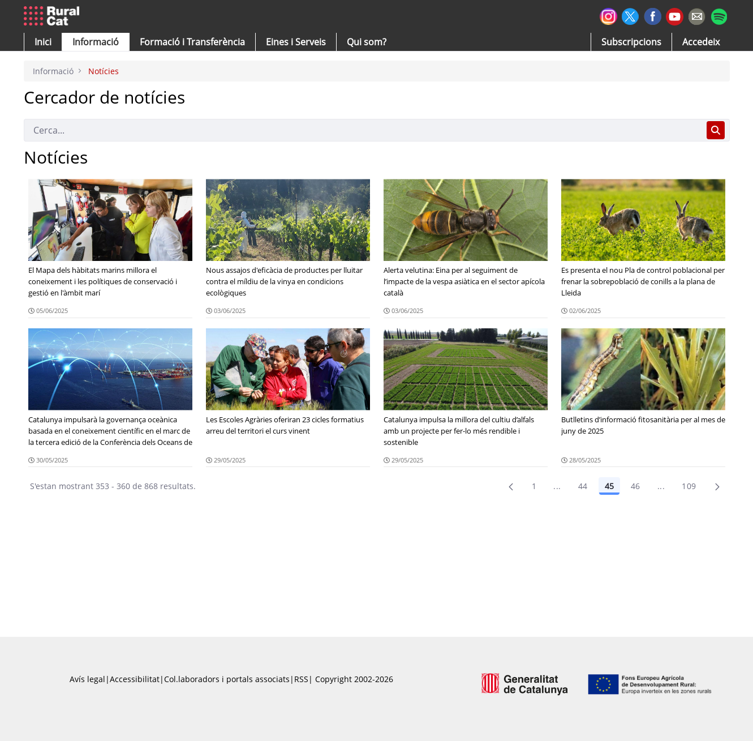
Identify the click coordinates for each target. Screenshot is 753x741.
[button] (43, 42)
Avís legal (87, 679)
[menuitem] (192, 42)
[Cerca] (363, 130)
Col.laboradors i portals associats (227, 679)
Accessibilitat (135, 679)
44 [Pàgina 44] (583, 486)
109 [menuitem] (689, 486)
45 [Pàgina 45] (609, 486)
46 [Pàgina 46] (635, 486)
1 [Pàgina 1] (534, 486)
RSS (301, 679)
